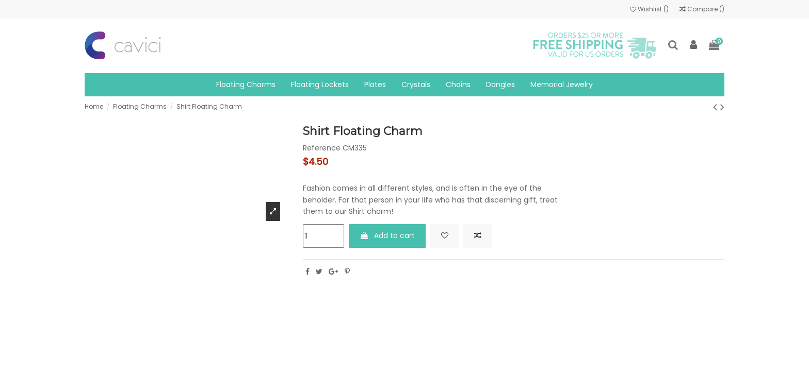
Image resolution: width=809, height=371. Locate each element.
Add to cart (387, 235)
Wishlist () (650, 9)
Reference (322, 148)
